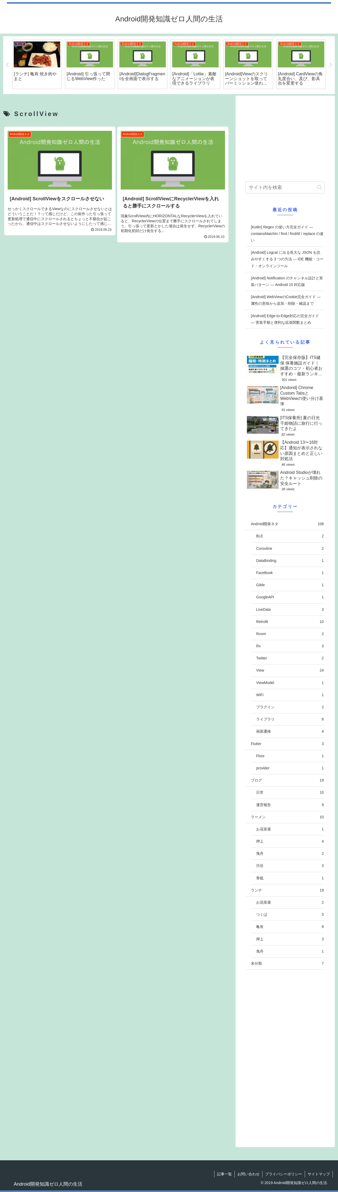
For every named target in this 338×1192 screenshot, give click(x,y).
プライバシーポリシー (283, 1174)
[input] (285, 187)
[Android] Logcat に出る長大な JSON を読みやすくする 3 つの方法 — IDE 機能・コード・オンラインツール (287, 259)
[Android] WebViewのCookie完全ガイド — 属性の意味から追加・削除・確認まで (286, 300)
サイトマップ (319, 1174)
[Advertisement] (116, 294)
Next (331, 65)
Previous (7, 65)
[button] (319, 187)
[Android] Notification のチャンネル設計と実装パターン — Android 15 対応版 (287, 281)
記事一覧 (224, 1174)
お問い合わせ (248, 1174)
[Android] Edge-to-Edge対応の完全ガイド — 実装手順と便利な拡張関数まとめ (285, 319)
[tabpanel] (37, 64)
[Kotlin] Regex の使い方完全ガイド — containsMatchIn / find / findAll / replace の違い (287, 233)
